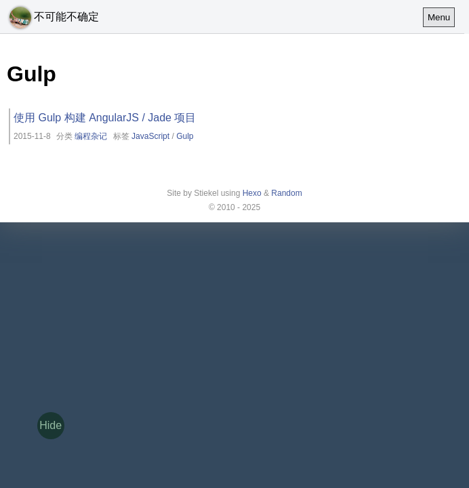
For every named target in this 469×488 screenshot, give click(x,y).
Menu (439, 17)
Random (286, 193)
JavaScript (150, 136)
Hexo (252, 193)
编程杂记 (91, 136)
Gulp (184, 136)
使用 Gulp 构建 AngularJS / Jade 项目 (105, 117)
